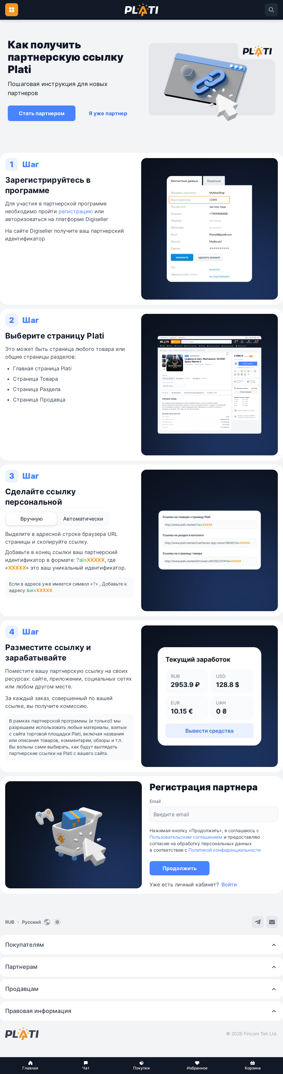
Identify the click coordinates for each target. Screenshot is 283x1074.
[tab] (31, 518)
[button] (30, 1065)
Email (155, 801)
